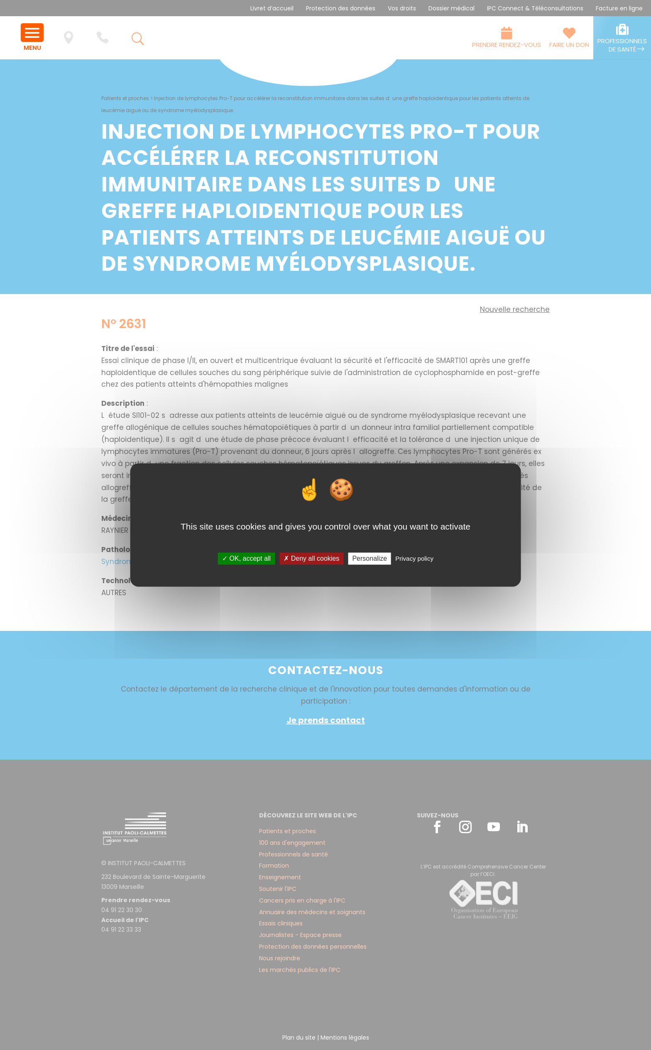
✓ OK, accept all (246, 558)
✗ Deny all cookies (311, 558)
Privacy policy (414, 558)
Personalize (369, 558)
